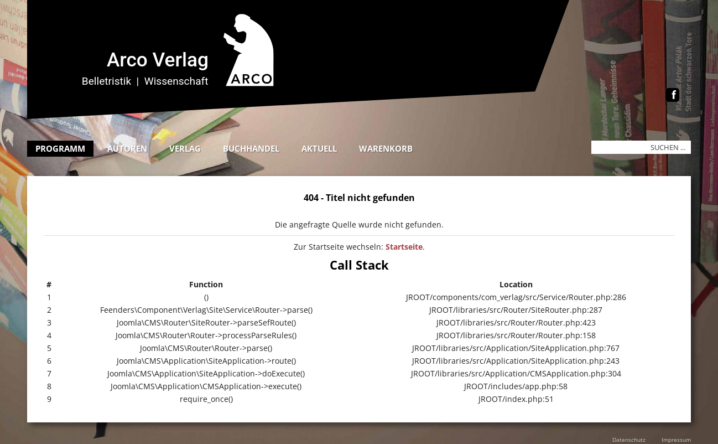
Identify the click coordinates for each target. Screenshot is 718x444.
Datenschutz (629, 439)
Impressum (676, 439)
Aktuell (319, 148)
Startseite (404, 246)
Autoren (127, 148)
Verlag (185, 148)
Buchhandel (251, 148)
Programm (60, 148)
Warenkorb (386, 148)
